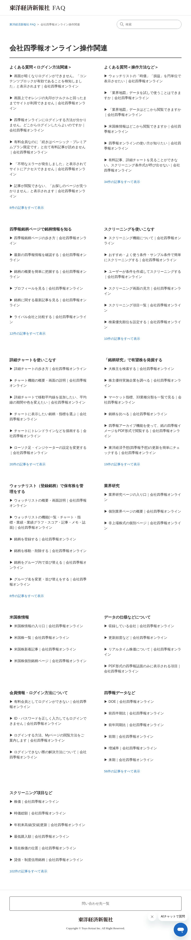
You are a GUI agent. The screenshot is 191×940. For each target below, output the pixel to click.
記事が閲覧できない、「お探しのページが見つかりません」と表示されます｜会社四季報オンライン (47, 191)
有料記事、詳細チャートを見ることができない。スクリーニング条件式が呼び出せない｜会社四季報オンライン (142, 165)
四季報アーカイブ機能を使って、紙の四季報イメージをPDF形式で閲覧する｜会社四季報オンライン (142, 431)
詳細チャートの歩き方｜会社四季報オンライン (50, 369)
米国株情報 (19, 617)
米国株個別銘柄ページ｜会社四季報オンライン (50, 661)
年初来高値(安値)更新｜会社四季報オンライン (49, 825)
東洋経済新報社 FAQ (22, 24)
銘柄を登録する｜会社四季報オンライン (45, 539)
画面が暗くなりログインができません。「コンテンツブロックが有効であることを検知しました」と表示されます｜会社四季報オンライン (47, 81)
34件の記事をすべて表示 (122, 182)
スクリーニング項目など (30, 793)
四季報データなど (119, 693)
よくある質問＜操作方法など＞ (131, 67)
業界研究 (112, 486)
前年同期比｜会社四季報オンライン (136, 725)
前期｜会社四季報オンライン (131, 736)
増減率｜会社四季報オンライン (133, 748)
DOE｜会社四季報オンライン (131, 701)
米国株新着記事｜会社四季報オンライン (45, 649)
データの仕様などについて (127, 617)
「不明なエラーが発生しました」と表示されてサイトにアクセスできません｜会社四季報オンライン (47, 169)
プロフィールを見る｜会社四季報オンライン (48, 288)
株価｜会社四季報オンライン (36, 801)
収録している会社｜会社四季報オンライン (141, 626)
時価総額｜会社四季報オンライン (40, 813)
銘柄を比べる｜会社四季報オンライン (138, 414)
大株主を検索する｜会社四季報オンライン (141, 369)
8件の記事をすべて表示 (26, 207)
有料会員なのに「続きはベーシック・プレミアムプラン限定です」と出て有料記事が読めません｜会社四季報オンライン (47, 147)
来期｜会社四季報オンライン (131, 760)
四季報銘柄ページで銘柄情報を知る (40, 229)
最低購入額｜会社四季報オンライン (41, 836)
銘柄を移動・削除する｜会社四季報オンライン (50, 551)
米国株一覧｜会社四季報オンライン (41, 637)
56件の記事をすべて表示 (122, 771)
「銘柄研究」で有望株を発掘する (133, 360)
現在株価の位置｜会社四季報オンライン (45, 848)
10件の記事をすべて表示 (122, 338)
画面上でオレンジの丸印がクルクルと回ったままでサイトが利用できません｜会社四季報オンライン (47, 103)
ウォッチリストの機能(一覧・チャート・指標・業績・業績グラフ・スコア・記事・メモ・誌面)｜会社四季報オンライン (47, 522)
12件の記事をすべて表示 (27, 333)
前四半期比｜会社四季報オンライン (136, 713)
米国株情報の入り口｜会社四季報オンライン (48, 626)
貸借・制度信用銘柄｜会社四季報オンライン (48, 860)
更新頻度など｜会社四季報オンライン (138, 637)
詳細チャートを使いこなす (32, 360)
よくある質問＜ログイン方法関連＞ (40, 67)
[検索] (149, 24)
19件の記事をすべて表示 (122, 464)
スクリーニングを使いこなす (129, 229)
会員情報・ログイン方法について (38, 693)
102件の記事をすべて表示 (28, 871)
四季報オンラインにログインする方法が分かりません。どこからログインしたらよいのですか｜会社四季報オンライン (47, 125)
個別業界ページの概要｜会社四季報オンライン (145, 511)
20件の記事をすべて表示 (27, 464)
